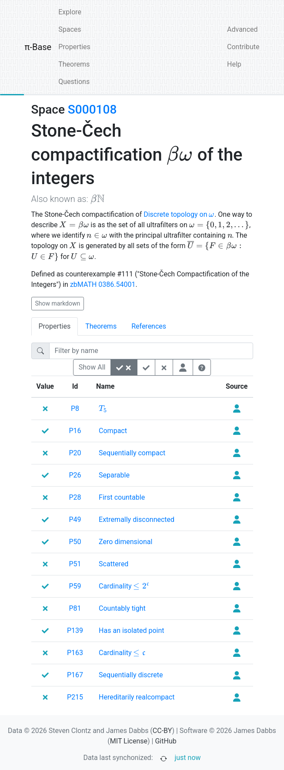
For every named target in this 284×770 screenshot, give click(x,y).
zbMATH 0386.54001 (103, 284)
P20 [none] (75, 453)
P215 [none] (75, 697)
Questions (74, 81)
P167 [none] (75, 675)
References (148, 326)
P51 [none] (75, 564)
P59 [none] (75, 586)
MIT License (128, 741)
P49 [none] (75, 519)
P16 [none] (75, 431)
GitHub (165, 741)
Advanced (242, 29)
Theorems (74, 64)
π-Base (38, 47)
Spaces (69, 29)
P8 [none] (75, 408)
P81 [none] (75, 608)
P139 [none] (75, 630)
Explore (69, 12)
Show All (92, 367)
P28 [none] (75, 497)
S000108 (92, 109)
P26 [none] (75, 475)
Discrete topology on (179, 214)
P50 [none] (75, 542)
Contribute (243, 47)
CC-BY (162, 730)
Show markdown (57, 303)
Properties (74, 47)
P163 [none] (75, 653)
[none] (103, 408)
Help (234, 64)
